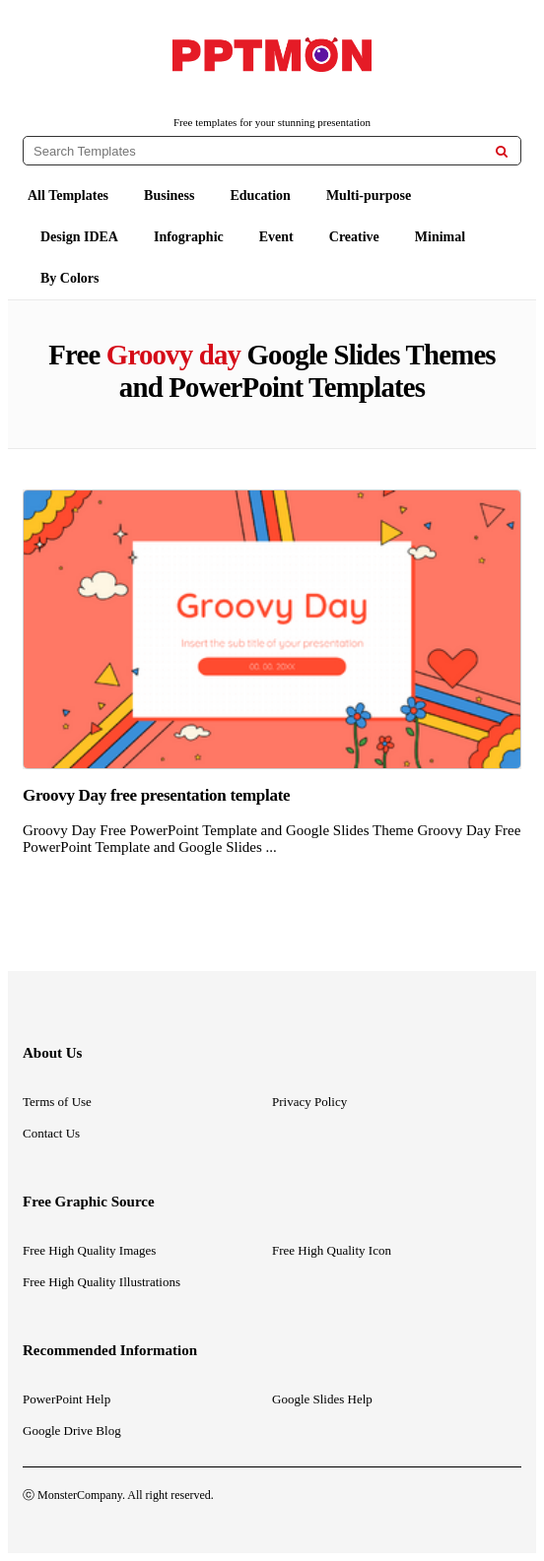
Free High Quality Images (89, 1250)
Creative (354, 236)
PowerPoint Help (66, 1399)
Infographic (189, 236)
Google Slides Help (322, 1399)
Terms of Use (57, 1101)
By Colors (70, 278)
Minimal (440, 236)
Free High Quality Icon (331, 1250)
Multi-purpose (368, 195)
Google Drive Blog (72, 1430)
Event (276, 236)
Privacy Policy (309, 1101)
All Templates (68, 195)
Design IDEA (79, 236)
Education (260, 195)
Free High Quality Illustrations (101, 1281)
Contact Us (51, 1133)
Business (169, 195)
